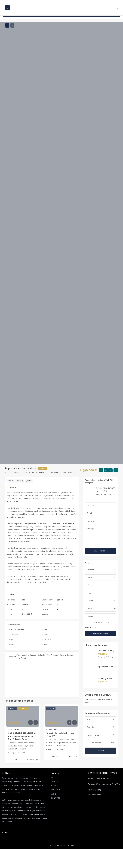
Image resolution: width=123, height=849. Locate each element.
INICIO (53, 777)
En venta (60, 614)
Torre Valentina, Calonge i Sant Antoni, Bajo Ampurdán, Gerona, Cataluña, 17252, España (38, 472)
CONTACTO (55, 798)
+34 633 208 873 (101, 491)
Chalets (11, 481)
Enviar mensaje (100, 551)
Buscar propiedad (100, 633)
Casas (10, 730)
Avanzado (90, 627)
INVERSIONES (56, 790)
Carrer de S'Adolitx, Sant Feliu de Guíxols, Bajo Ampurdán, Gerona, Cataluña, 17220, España (21, 746)
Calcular (100, 750)
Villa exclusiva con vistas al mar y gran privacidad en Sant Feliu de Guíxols (21, 736)
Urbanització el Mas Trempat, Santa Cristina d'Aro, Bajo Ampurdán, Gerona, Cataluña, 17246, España (61, 743)
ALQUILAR (55, 786)
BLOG (53, 794)
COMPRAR (55, 782)
